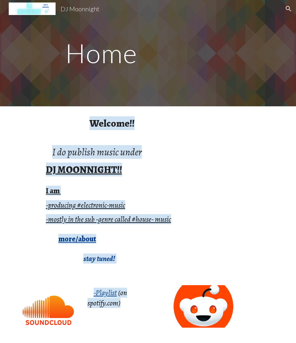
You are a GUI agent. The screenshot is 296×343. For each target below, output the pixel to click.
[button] (288, 8)
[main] (148, 53)
